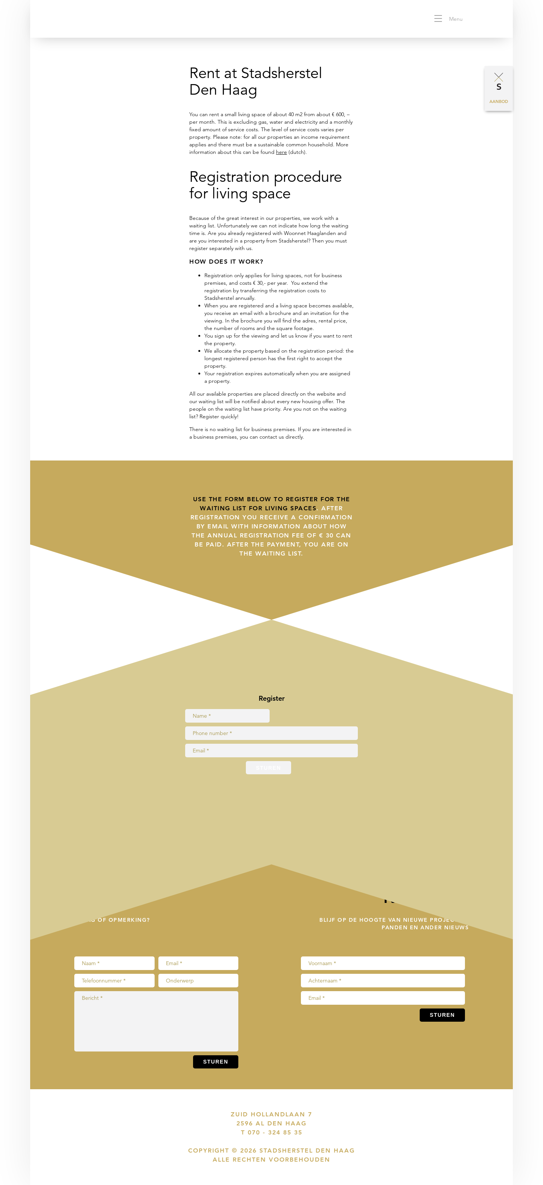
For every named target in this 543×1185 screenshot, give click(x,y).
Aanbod (498, 101)
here (281, 152)
